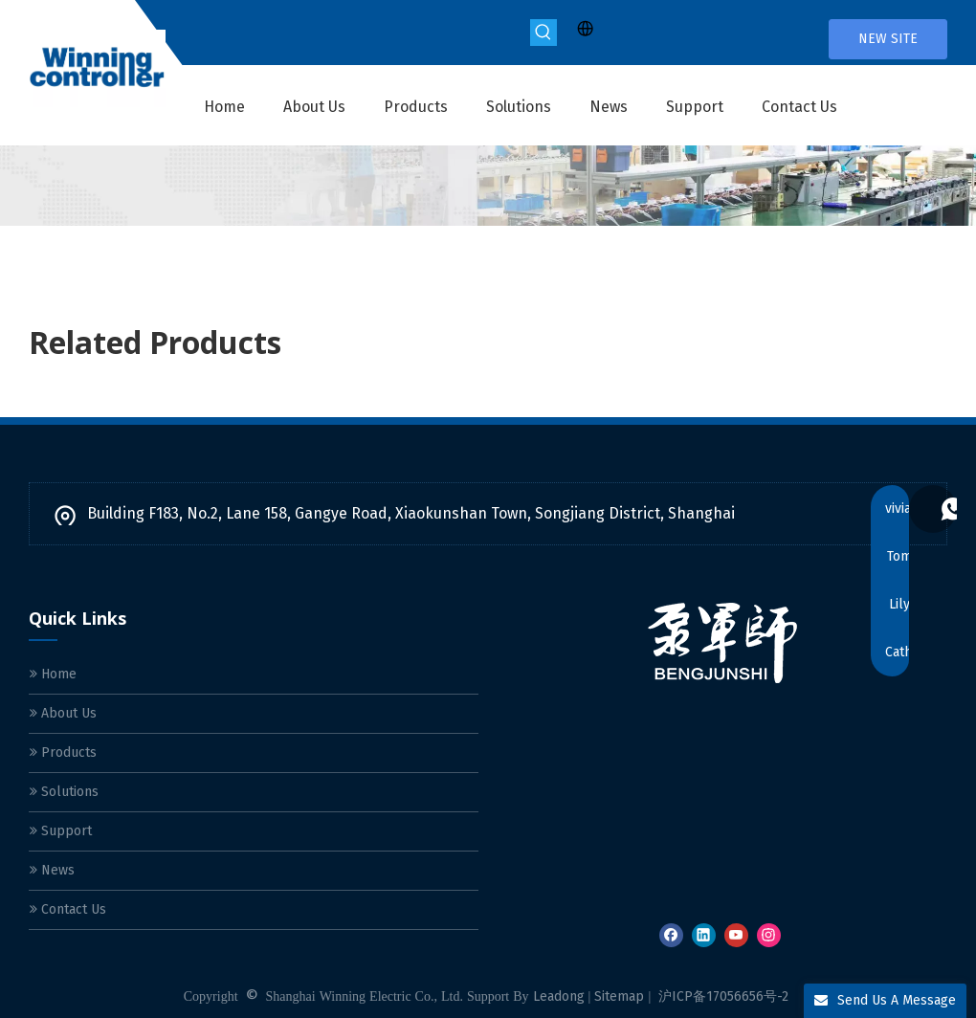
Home (53, 674)
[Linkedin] (704, 935)
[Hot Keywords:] (543, 32)
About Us (63, 713)
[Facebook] (671, 935)
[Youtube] (736, 935)
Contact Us (68, 909)
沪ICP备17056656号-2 (723, 996)
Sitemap (619, 996)
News (52, 870)
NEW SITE (888, 39)
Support (61, 831)
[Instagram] (769, 935)
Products (63, 752)
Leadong (559, 996)
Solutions (64, 792)
